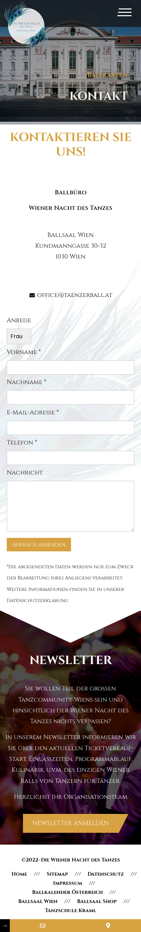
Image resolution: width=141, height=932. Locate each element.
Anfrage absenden (39, 544)
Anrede (19, 331)
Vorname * (70, 362)
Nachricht (70, 501)
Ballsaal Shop (97, 901)
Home (19, 874)
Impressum (67, 883)
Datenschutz (106, 874)
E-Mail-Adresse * (70, 422)
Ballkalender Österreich (67, 892)
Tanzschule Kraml (70, 910)
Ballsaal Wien (37, 901)
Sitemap (57, 874)
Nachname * (70, 392)
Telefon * (70, 452)
